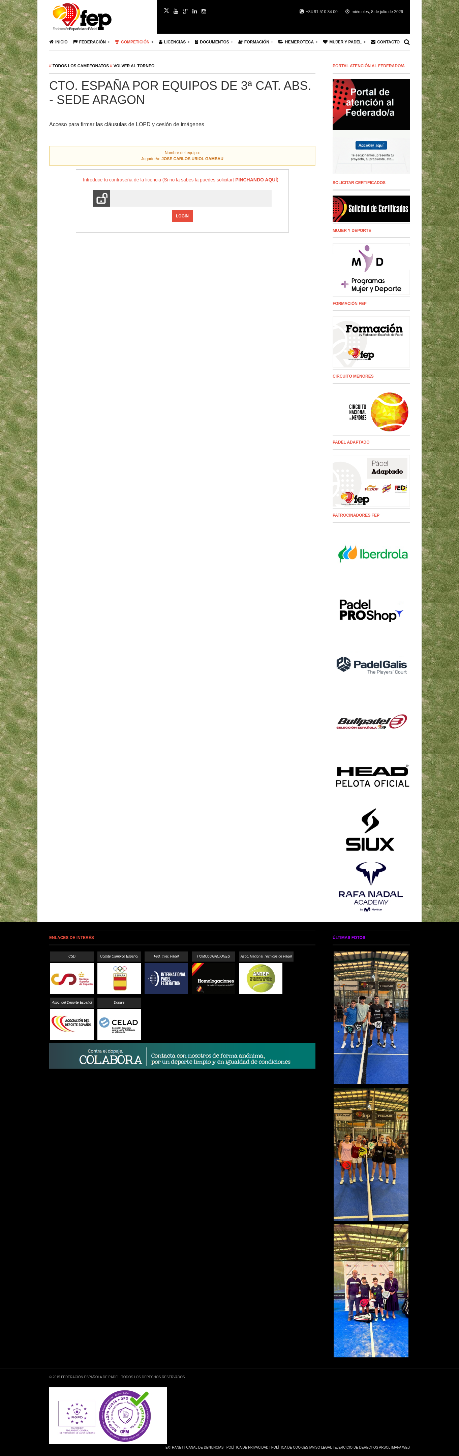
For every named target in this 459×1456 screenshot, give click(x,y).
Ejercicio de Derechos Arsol (362, 1447)
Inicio (58, 41)
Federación (89, 41)
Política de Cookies (289, 1447)
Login (182, 216)
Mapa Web (401, 1447)
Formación (253, 41)
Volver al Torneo (134, 66)
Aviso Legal (321, 1447)
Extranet (174, 1447)
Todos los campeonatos (81, 66)
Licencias (172, 41)
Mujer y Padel (342, 41)
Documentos (212, 41)
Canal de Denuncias (204, 1447)
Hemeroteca (296, 41)
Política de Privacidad (247, 1447)
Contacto (385, 41)
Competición (132, 41)
